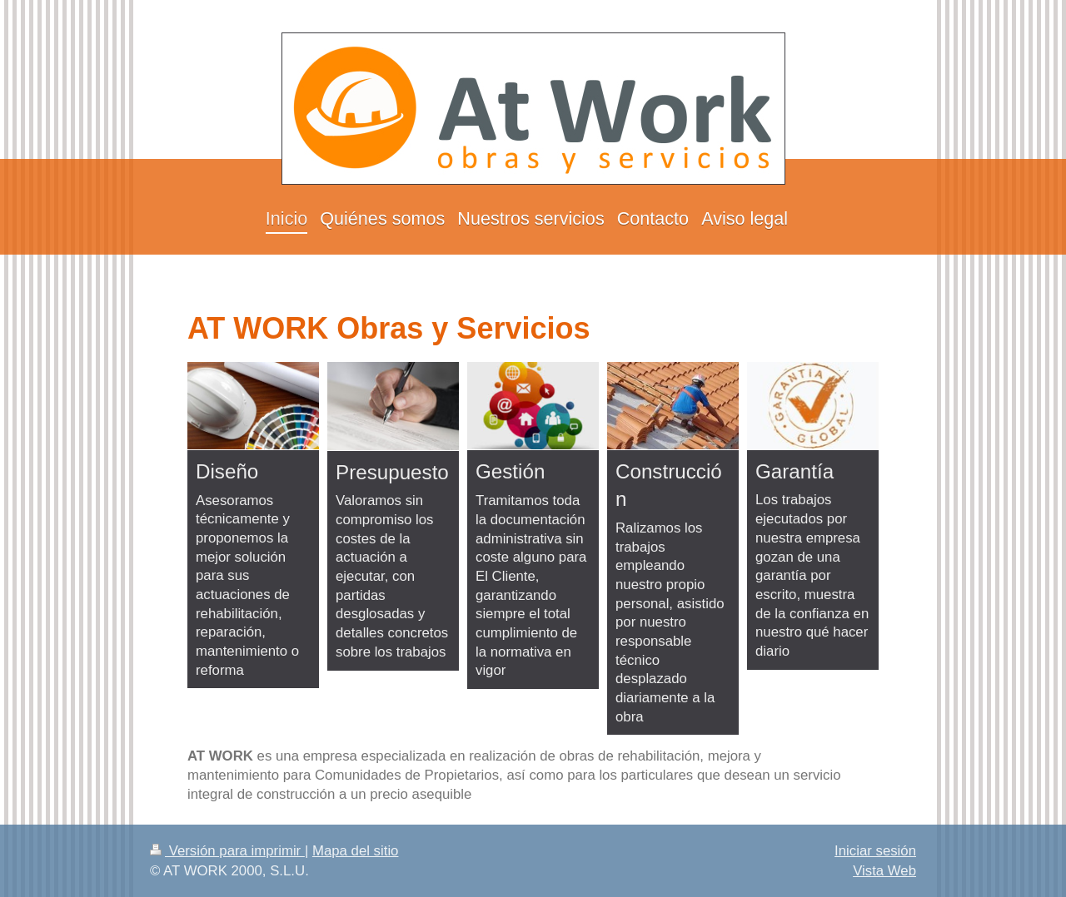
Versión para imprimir (227, 851)
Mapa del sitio (355, 851)
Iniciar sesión (875, 851)
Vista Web (884, 871)
